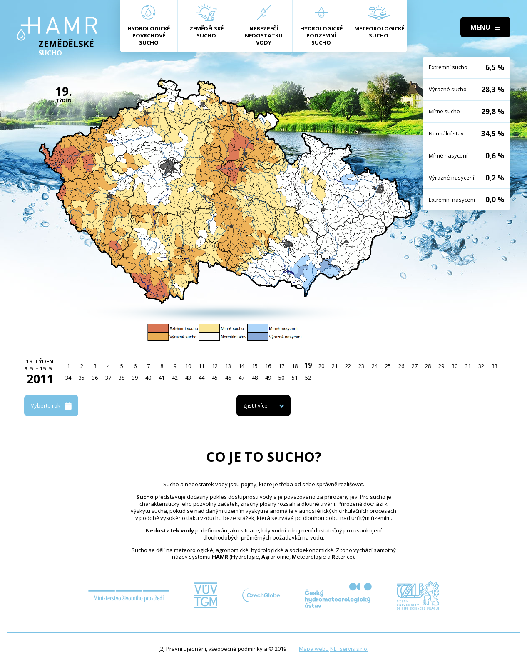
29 (441, 366)
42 (175, 377)
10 (188, 366)
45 (215, 377)
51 (295, 377)
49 (268, 377)
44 (201, 377)
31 (468, 366)
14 (241, 366)
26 (401, 366)
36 (95, 377)
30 (454, 366)
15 (255, 366)
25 (388, 366)
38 (121, 377)
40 (148, 377)
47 (241, 377)
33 (494, 366)
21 (335, 366)
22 (348, 366)
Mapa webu (314, 648)
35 (82, 377)
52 (308, 377)
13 (228, 366)
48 (255, 377)
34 (68, 377)
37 (108, 377)
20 (321, 366)
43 (188, 377)
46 (228, 377)
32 (481, 366)
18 (295, 366)
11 (201, 366)
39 (135, 377)
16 (268, 366)
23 (361, 366)
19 (308, 365)
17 (281, 366)
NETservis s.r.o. (349, 648)
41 (161, 377)
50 (281, 377)
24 (375, 366)
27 (415, 366)
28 (428, 366)
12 (215, 366)
